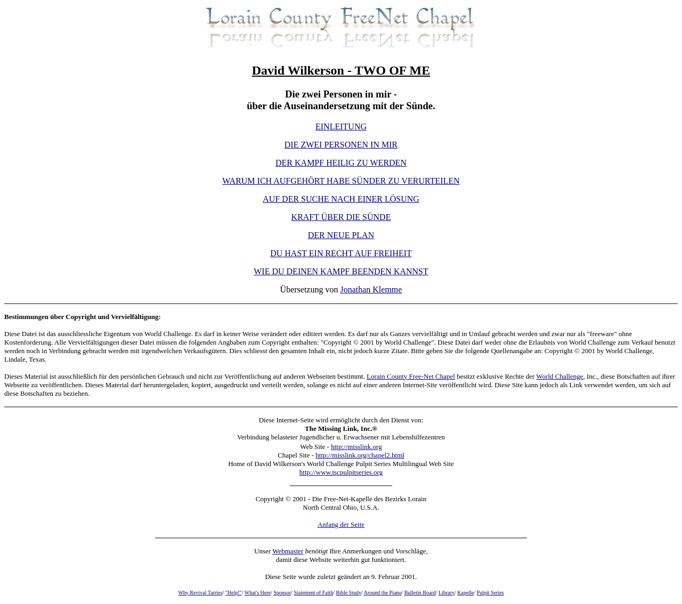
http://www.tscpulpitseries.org (341, 472)
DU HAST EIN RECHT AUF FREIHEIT (341, 253)
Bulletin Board (420, 592)
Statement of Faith (313, 592)
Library (446, 592)
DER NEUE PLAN (341, 235)
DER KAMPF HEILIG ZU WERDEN (341, 162)
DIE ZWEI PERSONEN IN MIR (341, 144)
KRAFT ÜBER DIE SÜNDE (341, 217)
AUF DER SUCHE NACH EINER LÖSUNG (341, 198)
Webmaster (287, 551)
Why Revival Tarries (200, 592)
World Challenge (559, 376)
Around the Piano (383, 592)
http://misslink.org (356, 447)
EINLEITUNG (341, 126)
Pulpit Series (490, 592)
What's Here (258, 592)
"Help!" (233, 592)
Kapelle (465, 592)
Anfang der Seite (341, 524)
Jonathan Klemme (371, 289)
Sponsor (282, 592)
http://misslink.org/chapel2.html (359, 455)
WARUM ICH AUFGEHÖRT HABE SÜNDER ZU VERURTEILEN (341, 180)
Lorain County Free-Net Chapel (411, 376)
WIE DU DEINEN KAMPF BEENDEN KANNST (341, 271)
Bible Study (349, 592)
